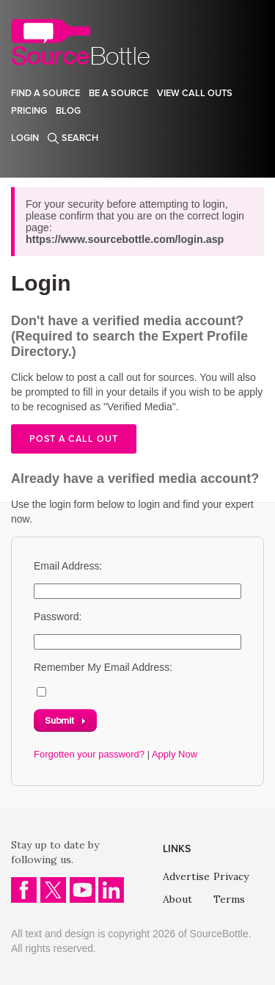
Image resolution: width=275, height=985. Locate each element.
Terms (229, 899)
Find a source (45, 93)
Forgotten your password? (89, 754)
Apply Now (174, 754)
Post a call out (73, 439)
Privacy (231, 876)
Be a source (118, 93)
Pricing (29, 111)
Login (25, 138)
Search (80, 138)
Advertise (186, 876)
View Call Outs (194, 93)
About (177, 899)
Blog (68, 111)
